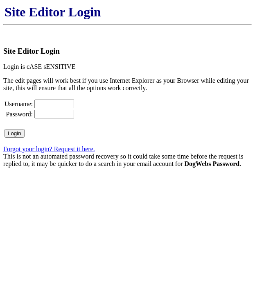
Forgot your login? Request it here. (49, 148)
